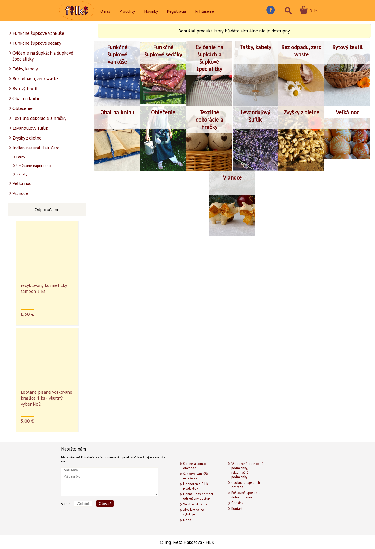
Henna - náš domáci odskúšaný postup (198, 496)
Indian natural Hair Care (35, 148)
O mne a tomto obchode (194, 465)
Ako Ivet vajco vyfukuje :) (193, 512)
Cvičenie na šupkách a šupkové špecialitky (42, 56)
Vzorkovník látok (195, 504)
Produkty (127, 11)
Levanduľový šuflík (30, 128)
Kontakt (236, 508)
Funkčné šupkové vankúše (38, 33)
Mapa (187, 520)
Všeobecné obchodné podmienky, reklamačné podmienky (247, 470)
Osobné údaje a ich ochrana (245, 484)
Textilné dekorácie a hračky (39, 118)
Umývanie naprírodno (33, 165)
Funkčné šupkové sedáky (36, 43)
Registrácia (176, 11)
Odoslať (105, 503)
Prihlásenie (204, 11)
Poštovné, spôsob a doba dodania (245, 495)
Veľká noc (21, 183)
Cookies (237, 503)
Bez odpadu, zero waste (35, 79)
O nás (105, 11)
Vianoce (20, 193)
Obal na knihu (26, 98)
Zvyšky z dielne (26, 138)
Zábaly (21, 174)
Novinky (151, 11)
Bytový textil (25, 88)
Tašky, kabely (25, 69)
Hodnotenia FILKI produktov (196, 486)
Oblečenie (22, 108)
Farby (20, 157)
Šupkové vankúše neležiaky (196, 476)
